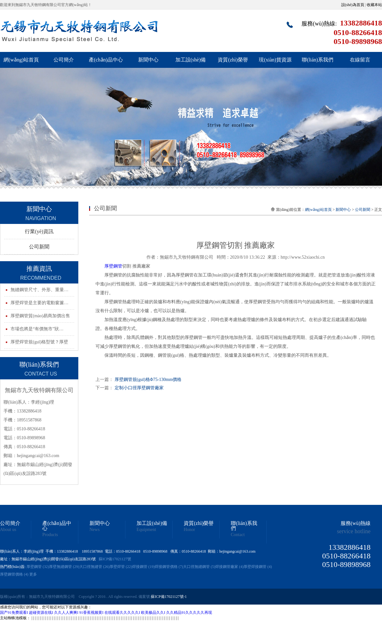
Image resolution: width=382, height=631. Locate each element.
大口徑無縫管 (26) (94, 566)
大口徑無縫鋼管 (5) (199, 566)
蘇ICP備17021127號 (115, 559)
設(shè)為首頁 (352, 5)
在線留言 (360, 59)
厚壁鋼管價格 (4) (14, 574)
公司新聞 (39, 246)
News (94, 529)
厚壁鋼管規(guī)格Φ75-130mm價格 (148, 379)
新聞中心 (148, 59)
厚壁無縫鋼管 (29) (64, 566)
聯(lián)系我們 (317, 59)
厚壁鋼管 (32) (37, 566)
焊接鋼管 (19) (143, 566)
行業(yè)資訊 (39, 231)
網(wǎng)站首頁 (21, 59)
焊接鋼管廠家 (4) (229, 566)
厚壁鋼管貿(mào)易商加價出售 (40, 315)
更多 (33, 574)
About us (8, 529)
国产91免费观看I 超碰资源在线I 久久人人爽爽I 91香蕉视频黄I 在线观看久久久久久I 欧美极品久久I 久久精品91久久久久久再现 (106, 612)
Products (50, 535)
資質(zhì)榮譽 (233, 59)
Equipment (146, 529)
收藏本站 (374, 5)
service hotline (354, 531)
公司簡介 (63, 59)
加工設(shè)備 (190, 59)
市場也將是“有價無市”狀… (37, 328)
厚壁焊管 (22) (121, 566)
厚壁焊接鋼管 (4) (258, 566)
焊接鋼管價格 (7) (169, 566)
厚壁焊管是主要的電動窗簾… (39, 302)
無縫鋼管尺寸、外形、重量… (39, 289)
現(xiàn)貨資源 (275, 59)
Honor (189, 529)
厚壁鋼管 (113, 266)
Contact (238, 535)
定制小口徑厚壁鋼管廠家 (139, 387)
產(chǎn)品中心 (106, 59)
